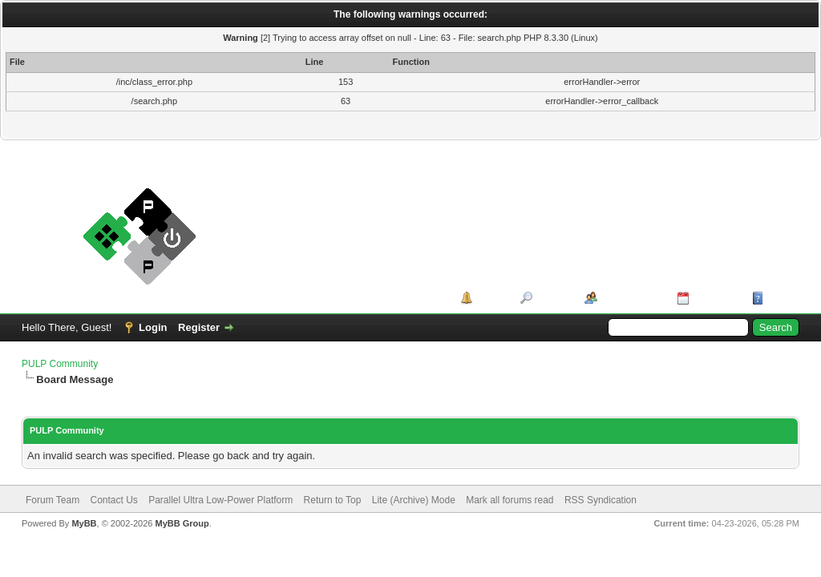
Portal (491, 298)
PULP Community (60, 363)
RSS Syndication (600, 500)
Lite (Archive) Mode (413, 500)
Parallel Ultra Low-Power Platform (220, 500)
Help (778, 298)
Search (553, 298)
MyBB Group (181, 523)
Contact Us (113, 500)
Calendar (715, 298)
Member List (631, 298)
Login (153, 327)
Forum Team (52, 500)
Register (199, 327)
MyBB (83, 523)
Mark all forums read (509, 500)
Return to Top (333, 500)
